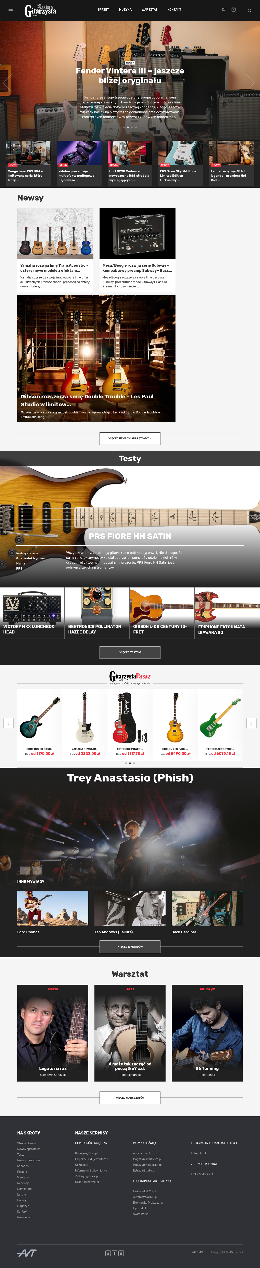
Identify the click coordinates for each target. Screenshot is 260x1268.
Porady (22, 1200)
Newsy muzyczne (28, 1160)
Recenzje (23, 1183)
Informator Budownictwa (91, 1170)
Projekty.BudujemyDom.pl (92, 1159)
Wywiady (23, 1177)
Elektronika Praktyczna (148, 1202)
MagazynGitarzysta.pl (147, 1159)
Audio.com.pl (141, 1153)
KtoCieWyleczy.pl (202, 1174)
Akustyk (207, 989)
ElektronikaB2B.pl (144, 1191)
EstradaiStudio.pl (144, 1170)
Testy (20, 1154)
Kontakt (174, 9)
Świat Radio (140, 1214)
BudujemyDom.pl (86, 1153)
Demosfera (24, 1189)
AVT (232, 1252)
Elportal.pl (139, 1208)
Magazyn (23, 1206)
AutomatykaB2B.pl (145, 1197)
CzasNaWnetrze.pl (87, 1182)
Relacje (22, 1172)
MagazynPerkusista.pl (147, 1165)
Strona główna (26, 1143)
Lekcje (21, 1194)
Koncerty (23, 1166)
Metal (53, 989)
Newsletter (24, 1217)
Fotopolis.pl (198, 1153)
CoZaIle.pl (81, 1165)
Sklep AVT (198, 1252)
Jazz (130, 989)
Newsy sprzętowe (28, 1149)
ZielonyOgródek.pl (86, 1176)
